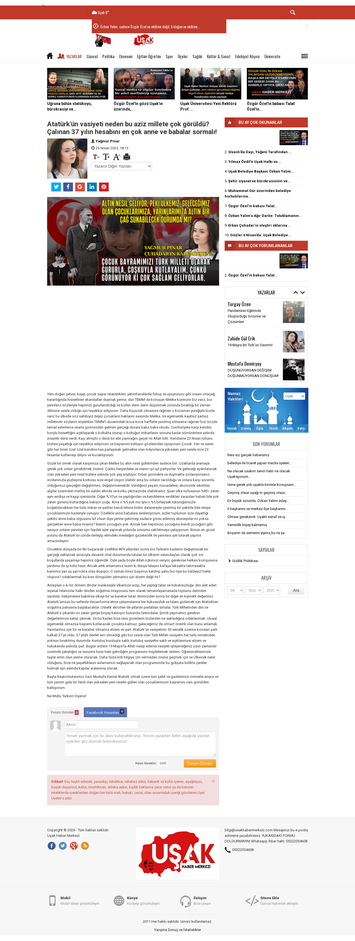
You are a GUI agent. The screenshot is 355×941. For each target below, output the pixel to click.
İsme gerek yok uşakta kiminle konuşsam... (261, 485)
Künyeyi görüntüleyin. (144, 900)
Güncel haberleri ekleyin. (279, 900)
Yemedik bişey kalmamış (247, 525)
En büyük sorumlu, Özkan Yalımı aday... (258, 501)
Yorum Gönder (65, 712)
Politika (108, 56)
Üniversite (272, 56)
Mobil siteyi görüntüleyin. (80, 900)
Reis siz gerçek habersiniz (248, 455)
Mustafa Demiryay (244, 363)
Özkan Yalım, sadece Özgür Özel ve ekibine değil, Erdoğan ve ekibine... (150, 26)
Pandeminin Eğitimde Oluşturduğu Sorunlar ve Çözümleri (247, 316)
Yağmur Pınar (108, 141)
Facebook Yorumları (105, 712)
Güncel (92, 56)
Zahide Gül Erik (241, 338)
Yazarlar (74, 56)
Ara (296, 590)
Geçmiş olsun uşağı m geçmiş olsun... (257, 493)
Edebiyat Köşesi (247, 56)
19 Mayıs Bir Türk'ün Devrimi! (250, 345)
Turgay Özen (239, 303)
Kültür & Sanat (218, 56)
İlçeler (183, 56)
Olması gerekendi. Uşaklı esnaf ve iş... (257, 517)
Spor (169, 56)
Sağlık (197, 56)
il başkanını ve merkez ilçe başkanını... (257, 509)
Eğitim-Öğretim (149, 56)
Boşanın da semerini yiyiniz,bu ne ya (256, 533)
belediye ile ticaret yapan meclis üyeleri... (259, 463)
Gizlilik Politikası (245, 561)
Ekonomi (125, 56)
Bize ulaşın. (203, 900)
